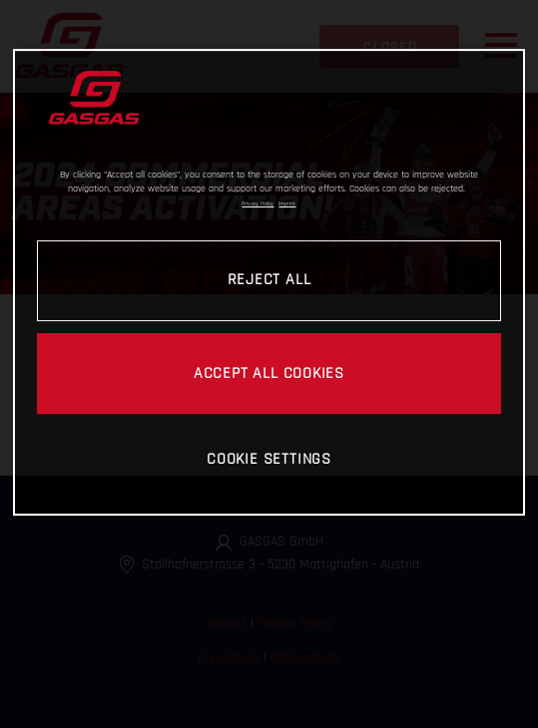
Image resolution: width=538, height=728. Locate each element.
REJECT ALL (269, 279)
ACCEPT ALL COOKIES (269, 373)
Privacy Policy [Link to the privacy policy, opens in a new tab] (257, 203)
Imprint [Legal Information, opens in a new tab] (286, 203)
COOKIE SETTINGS (269, 459)
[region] (268, 282)
